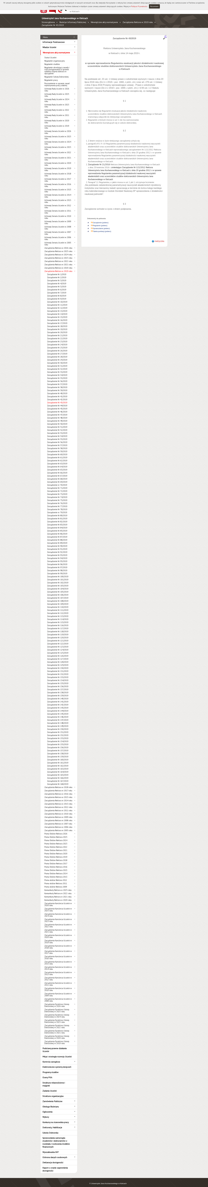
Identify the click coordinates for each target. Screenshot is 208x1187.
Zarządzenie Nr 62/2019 (57, 457)
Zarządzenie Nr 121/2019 (57, 637)
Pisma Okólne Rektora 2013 (55, 874)
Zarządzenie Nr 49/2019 (57, 418)
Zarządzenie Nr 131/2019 (57, 668)
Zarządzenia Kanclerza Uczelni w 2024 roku (58, 912)
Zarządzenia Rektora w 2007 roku (58, 821)
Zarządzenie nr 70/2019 (57, 482)
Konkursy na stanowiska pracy (55, 1119)
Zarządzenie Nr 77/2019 (57, 503)
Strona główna (48, 22)
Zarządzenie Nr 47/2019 (57, 412)
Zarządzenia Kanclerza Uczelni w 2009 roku (58, 991)
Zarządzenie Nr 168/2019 (57, 781)
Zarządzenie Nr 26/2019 (57, 347)
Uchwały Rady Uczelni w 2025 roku (56, 92)
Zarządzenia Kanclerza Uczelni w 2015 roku (58, 960)
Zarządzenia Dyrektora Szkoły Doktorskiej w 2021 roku (56, 1029)
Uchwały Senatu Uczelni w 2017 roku (57, 177)
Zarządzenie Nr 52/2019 (57, 427)
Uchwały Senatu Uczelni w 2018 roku (57, 171)
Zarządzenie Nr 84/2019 (57, 525)
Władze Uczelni (49, 44)
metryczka (159, 238)
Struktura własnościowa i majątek (53, 1081)
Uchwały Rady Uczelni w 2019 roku (56, 124)
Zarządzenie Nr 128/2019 (57, 659)
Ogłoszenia (47, 1109)
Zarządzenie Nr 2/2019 (56, 274)
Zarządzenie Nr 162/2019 (57, 763)
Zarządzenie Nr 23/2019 (57, 338)
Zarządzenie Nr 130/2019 (57, 665)
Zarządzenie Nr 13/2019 (57, 308)
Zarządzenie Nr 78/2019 (57, 506)
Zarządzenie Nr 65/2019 (57, 467)
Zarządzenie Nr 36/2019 (57, 378)
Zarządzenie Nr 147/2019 (57, 717)
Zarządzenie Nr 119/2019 (57, 631)
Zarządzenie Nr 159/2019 (57, 753)
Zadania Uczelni (49, 1088)
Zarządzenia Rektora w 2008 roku (58, 817)
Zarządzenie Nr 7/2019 (56, 289)
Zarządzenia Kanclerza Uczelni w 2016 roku (58, 954)
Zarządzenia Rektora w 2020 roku (58, 265)
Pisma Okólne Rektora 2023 (55, 840)
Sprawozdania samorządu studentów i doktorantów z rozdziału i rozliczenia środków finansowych (56, 1139)
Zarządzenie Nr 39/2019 (57, 387)
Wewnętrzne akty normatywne (104, 22)
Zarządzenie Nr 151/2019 (57, 729)
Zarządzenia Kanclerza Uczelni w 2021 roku (58, 928)
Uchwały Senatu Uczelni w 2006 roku (57, 235)
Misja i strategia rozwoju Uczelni (57, 1053)
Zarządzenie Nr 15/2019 (57, 314)
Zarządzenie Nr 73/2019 (57, 491)
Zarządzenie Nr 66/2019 (57, 470)
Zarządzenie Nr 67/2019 (57, 473)
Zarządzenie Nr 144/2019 (57, 708)
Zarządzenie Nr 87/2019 (57, 534)
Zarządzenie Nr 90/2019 (57, 543)
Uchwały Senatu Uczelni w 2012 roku (57, 203)
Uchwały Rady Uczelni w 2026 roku (56, 87)
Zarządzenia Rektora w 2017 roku (58, 787)
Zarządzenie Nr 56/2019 (57, 439)
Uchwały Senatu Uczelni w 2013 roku (57, 198)
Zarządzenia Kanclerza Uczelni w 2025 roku (58, 906)
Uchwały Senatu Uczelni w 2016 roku (57, 182)
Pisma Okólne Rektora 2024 (55, 837)
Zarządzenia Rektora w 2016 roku (58, 791)
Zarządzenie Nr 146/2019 (57, 714)
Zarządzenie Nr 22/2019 (57, 335)
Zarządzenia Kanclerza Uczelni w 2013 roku (58, 970)
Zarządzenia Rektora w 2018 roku (58, 784)
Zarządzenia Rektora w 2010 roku (58, 811)
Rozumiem (154, 6)
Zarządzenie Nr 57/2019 (57, 442)
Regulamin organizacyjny (54, 58)
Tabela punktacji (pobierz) (102, 228)
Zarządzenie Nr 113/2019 (57, 613)
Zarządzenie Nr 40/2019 (57, 390)
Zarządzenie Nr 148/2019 (57, 720)
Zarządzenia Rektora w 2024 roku (58, 251)
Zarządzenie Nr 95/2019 (57, 558)
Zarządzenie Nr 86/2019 (57, 531)
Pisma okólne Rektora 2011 (55, 880)
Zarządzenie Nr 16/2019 (57, 317)
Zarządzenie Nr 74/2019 (57, 494)
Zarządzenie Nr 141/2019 (57, 698)
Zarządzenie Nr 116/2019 (57, 622)
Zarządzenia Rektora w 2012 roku (58, 804)
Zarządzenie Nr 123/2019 (57, 644)
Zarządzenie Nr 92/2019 (57, 549)
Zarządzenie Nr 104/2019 (57, 586)
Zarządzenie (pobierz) (101, 220)
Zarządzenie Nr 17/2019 (57, 320)
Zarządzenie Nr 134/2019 (57, 677)
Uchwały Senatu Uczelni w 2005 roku (57, 240)
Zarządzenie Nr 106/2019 (57, 592)
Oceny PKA (47, 1074)
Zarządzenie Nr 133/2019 (57, 674)
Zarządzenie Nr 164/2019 (57, 769)
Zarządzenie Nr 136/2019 (57, 683)
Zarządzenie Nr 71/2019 (57, 485)
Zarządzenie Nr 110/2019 (57, 604)
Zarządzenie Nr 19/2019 (57, 326)
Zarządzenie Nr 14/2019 (57, 311)
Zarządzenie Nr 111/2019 (57, 607)
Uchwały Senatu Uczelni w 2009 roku (57, 219)
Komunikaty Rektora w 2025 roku (58, 887)
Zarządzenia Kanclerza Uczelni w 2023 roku (58, 917)
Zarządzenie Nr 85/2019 (57, 528)
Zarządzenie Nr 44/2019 (57, 402)
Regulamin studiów (52, 61)
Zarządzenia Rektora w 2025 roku (58, 248)
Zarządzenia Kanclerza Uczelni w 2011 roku (58, 981)
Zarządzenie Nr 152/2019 (57, 732)
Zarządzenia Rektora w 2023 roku (58, 255)
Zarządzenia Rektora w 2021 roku (58, 261)
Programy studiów (50, 1069)
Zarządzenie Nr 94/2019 (57, 555)
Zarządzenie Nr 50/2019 (57, 421)
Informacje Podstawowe (53, 39)
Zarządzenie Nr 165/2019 (57, 772)
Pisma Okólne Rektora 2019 (55, 854)
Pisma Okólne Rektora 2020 (55, 850)
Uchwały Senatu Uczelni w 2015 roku (57, 187)
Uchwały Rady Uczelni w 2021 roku (56, 113)
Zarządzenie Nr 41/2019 (57, 393)
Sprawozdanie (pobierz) (101, 226)
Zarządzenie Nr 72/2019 (57, 488)
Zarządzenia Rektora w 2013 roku (58, 801)
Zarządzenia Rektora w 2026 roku (58, 245)
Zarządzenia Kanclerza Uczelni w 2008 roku (58, 997)
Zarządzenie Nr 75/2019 (57, 497)
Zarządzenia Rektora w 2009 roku (58, 814)
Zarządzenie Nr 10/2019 (57, 299)
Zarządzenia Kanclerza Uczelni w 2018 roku (58, 944)
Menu (45, 34)
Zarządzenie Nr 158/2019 (57, 750)
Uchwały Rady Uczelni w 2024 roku (56, 97)
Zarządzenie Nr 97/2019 (57, 564)
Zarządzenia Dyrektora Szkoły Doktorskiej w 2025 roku (56, 1007)
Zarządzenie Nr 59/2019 (57, 448)
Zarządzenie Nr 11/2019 (57, 302)
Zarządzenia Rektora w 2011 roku (58, 807)
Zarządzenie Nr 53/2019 (57, 430)
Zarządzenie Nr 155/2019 (57, 741)
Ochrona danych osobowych (54, 1154)
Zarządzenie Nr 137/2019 (57, 686)
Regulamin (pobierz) (100, 223)
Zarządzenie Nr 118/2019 (57, 628)
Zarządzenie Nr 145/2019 (57, 711)
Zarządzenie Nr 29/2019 (57, 357)
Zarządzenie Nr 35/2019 (57, 375)
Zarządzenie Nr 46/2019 (57, 409)
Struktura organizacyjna (52, 1093)
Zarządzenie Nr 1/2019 (56, 271)
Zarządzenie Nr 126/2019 (57, 653)
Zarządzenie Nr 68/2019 (57, 476)
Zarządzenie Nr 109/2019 (57, 601)
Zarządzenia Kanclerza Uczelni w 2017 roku (58, 949)
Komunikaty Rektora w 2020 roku (58, 897)
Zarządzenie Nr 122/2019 (57, 640)
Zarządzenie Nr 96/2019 (57, 561)
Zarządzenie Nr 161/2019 (57, 760)
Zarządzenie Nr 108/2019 (57, 598)
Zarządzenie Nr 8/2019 (56, 293)
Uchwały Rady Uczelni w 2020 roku (56, 118)
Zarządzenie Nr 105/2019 (57, 589)
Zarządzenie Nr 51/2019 (57, 424)
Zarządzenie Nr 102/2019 (57, 579)
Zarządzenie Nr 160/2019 (57, 756)
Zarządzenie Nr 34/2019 (57, 372)
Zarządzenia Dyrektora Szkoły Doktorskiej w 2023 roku (56, 1018)
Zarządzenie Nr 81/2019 (57, 515)
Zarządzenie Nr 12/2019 (57, 305)
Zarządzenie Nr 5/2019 (56, 283)
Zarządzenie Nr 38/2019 (57, 384)
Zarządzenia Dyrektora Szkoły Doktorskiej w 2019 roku (56, 1039)
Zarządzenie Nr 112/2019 (57, 610)
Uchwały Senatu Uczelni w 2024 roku (57, 140)
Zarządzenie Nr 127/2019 (57, 656)
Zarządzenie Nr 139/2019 (57, 692)
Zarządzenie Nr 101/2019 (57, 576)
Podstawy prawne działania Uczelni (54, 1047)
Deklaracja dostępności (52, 1159)
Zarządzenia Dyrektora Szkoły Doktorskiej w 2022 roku (56, 1023)
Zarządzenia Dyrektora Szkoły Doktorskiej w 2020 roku (56, 1034)
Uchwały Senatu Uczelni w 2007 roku (57, 230)
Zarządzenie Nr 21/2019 (57, 332)
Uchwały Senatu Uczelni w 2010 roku (57, 214)
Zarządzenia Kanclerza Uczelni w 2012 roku (58, 975)
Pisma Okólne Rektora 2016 (55, 864)
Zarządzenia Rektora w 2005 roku (58, 827)
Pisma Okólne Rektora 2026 (55, 831)
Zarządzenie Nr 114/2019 (57, 616)
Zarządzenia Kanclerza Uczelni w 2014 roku (58, 965)
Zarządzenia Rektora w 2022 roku (58, 258)
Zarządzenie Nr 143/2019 (57, 705)
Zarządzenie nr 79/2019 (57, 509)
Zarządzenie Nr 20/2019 (57, 329)
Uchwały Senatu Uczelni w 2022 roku (57, 150)
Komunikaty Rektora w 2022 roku (58, 890)
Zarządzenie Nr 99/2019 (57, 570)
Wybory (45, 1114)
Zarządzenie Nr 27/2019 (57, 351)
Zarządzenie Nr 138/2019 (57, 689)
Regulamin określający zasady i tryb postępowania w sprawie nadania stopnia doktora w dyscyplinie (56, 67)
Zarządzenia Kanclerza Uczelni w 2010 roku (58, 986)
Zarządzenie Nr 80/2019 (57, 512)
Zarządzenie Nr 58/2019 (57, 445)
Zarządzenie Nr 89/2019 (57, 540)
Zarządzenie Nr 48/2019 (57, 415)
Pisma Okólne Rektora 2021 (55, 847)
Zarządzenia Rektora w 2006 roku (58, 824)
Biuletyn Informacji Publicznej (72, 22)
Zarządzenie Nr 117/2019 (57, 625)
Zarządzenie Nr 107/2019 (57, 595)
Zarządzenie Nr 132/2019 (57, 671)
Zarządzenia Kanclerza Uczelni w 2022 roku (58, 922)
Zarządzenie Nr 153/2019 (57, 735)
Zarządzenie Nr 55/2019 (57, 436)
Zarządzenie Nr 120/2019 (57, 634)
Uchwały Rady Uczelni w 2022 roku (56, 108)
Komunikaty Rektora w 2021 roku (58, 894)
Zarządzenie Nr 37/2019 (57, 381)
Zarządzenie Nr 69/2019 (57, 479)
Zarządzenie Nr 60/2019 (57, 451)
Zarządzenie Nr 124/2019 (57, 647)
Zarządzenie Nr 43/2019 (53, 25)
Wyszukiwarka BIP (50, 1149)
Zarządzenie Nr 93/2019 (57, 552)
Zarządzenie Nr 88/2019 (57, 537)
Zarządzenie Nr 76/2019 (57, 500)
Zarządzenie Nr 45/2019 (57, 405)
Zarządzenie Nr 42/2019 (57, 396)
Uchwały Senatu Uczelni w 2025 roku (57, 134)
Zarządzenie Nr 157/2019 (57, 747)
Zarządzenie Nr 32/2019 (57, 366)
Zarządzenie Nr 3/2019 (56, 277)
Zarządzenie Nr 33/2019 (57, 369)
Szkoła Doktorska (50, 1129)
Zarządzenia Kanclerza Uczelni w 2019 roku (58, 938)
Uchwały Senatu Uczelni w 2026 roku (57, 129)
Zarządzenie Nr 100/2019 (57, 573)
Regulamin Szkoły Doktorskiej (56, 74)
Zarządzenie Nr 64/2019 (57, 463)
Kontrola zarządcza (51, 1058)
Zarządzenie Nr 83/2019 (57, 521)
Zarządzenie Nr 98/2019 (57, 567)
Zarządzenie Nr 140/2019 (57, 695)
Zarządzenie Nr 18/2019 (57, 323)
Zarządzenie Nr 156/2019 (57, 744)
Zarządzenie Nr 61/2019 (57, 454)
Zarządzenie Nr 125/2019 (57, 650)
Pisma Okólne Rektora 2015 (55, 867)
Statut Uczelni (50, 54)
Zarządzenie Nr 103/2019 (57, 582)
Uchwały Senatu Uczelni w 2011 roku (57, 209)
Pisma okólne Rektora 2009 (55, 884)
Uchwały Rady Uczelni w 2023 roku (56, 102)
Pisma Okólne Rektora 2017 (55, 860)
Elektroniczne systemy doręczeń (56, 1064)
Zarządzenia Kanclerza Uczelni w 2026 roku (58, 901)
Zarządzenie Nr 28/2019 (57, 354)
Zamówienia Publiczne (52, 1098)
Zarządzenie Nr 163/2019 (57, 766)
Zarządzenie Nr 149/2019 (57, 723)
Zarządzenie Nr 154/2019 (57, 738)
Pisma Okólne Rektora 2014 (55, 870)
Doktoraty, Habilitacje (52, 1124)
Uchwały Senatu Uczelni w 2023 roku (57, 145)
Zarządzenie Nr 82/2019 (57, 518)
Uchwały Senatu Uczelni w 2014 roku (57, 193)
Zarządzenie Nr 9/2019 (56, 296)
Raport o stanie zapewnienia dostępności (55, 1166)
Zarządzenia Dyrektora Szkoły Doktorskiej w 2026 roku (56, 1002)
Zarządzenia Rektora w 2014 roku (58, 797)
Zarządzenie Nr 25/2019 (57, 344)
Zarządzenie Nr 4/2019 (56, 280)
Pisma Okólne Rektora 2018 (55, 857)
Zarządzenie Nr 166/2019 (57, 775)
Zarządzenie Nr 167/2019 (57, 778)
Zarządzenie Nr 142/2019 (57, 702)
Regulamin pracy (51, 77)
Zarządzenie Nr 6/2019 (56, 286)
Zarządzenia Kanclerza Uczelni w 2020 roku (58, 933)
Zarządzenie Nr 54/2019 (57, 433)
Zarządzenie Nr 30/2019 (57, 360)
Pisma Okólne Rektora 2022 (55, 844)
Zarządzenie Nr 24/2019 (57, 341)
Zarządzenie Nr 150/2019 (57, 726)
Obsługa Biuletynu (50, 1103)
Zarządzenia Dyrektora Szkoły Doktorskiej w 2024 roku (56, 1013)
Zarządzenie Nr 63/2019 (57, 460)
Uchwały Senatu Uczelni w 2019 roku (57, 166)
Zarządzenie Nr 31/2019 (57, 363)
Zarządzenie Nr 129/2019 (57, 662)
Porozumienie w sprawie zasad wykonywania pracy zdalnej (57, 81)
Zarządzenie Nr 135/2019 (57, 680)
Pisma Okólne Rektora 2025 (55, 834)
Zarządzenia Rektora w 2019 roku (138, 22)
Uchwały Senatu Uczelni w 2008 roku (57, 225)
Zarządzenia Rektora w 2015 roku (58, 794)
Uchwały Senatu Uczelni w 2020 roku (57, 161)
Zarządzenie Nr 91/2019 (57, 546)
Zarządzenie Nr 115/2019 (57, 619)
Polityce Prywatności (139, 6)
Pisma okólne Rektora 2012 (55, 877)
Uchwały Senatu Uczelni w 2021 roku (57, 156)
